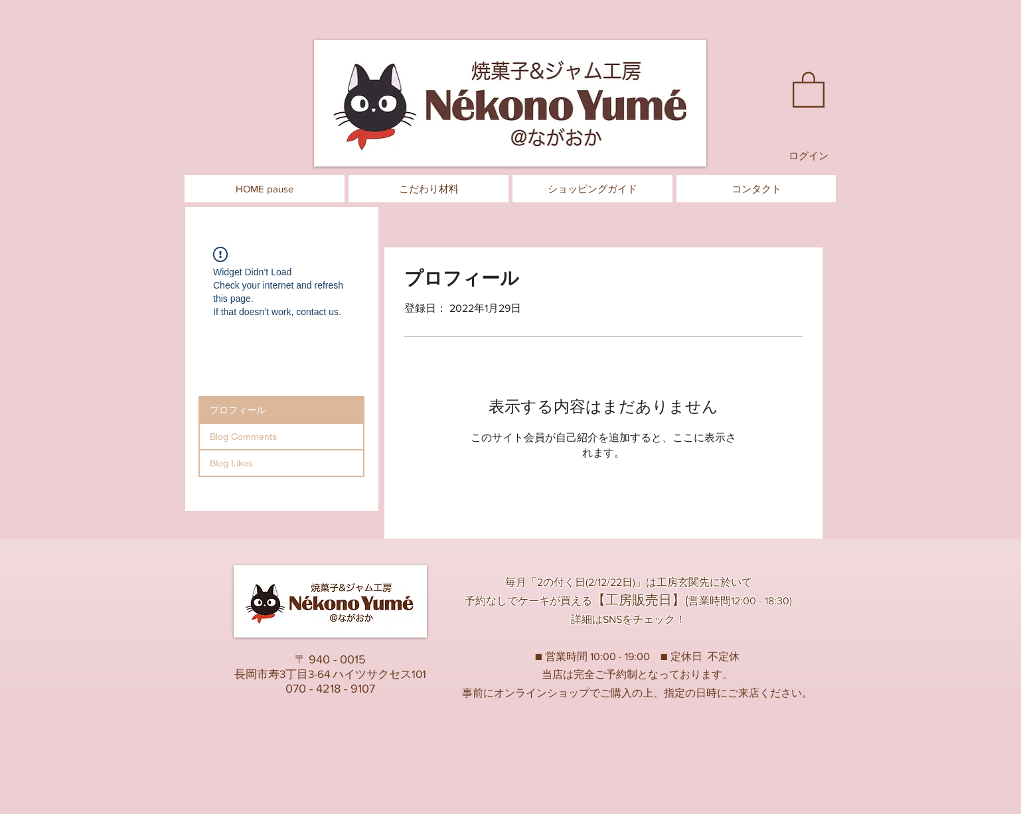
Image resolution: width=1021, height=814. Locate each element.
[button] (809, 88)
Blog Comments (243, 436)
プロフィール (238, 410)
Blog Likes (231, 463)
